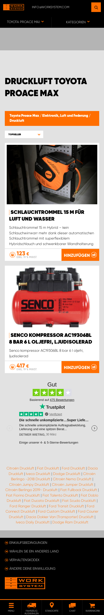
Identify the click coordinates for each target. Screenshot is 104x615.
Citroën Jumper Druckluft (72, 484)
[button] (24, 134)
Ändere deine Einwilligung (32, 568)
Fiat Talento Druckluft (60, 495)
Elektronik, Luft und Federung (65, 115)
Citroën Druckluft (20, 468)
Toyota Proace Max (25, 115)
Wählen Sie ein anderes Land (34, 551)
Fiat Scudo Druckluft (79, 500)
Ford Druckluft (73, 468)
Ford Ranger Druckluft (28, 506)
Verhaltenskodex (24, 560)
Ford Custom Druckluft (56, 511)
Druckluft (17, 121)
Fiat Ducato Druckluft (42, 500)
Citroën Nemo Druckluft (72, 479)
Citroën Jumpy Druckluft (29, 484)
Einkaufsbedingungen (28, 543)
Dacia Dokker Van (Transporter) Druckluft (60, 517)
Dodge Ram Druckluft (70, 522)
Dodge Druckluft (66, 474)
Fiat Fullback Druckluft (78, 490)
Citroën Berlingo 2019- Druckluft (31, 490)
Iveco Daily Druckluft (33, 522)
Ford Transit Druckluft (66, 506)
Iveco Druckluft (38, 474)
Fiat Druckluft (48, 468)
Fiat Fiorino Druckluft (23, 495)
